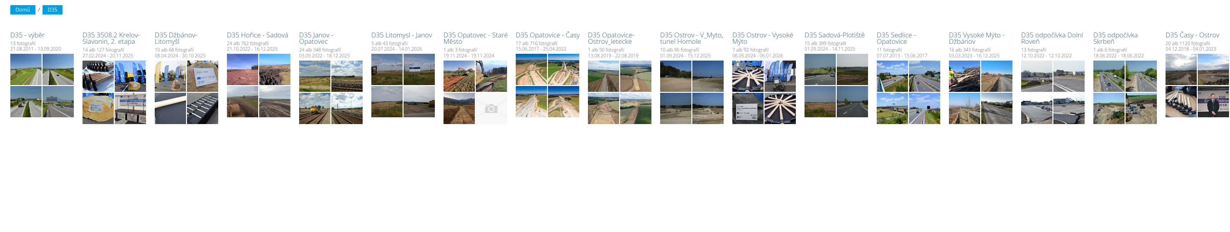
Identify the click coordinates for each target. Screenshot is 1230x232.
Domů (22, 9)
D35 (52, 9)
